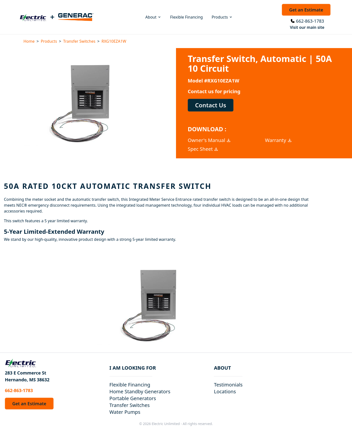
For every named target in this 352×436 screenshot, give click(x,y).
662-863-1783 (310, 21)
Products (222, 17)
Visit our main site (307, 27)
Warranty (278, 140)
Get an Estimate (306, 10)
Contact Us (210, 105)
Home (29, 41)
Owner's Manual (209, 140)
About (153, 17)
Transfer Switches (79, 41)
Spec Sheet (203, 149)
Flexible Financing (186, 17)
